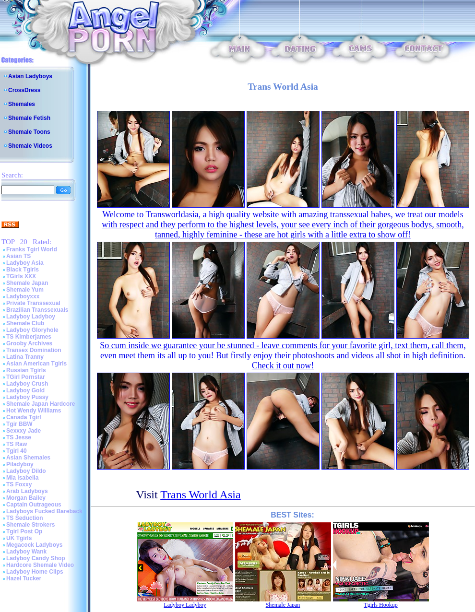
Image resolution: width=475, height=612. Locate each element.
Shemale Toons (29, 132)
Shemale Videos (30, 145)
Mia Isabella (22, 477)
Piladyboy (20, 464)
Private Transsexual (33, 303)
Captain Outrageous (33, 504)
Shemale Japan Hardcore (40, 403)
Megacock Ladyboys (34, 544)
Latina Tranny (25, 356)
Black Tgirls (22, 269)
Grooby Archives (29, 343)
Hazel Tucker (23, 578)
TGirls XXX (21, 276)
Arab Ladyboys (27, 491)
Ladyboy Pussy (27, 397)
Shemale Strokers (30, 524)
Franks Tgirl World (31, 249)
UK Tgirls (19, 538)
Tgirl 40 (16, 450)
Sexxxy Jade (23, 430)
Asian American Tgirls (36, 363)
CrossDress (24, 90)
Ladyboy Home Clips (34, 571)
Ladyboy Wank (26, 551)
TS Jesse (18, 437)
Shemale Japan (27, 283)
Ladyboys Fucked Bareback (44, 511)
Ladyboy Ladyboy (30, 316)
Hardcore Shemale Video (40, 565)
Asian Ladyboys (30, 76)
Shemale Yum (25, 289)
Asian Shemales (28, 457)
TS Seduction (24, 518)
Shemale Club (25, 323)
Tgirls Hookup (380, 604)
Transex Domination (33, 350)
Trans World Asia (200, 494)
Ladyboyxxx (22, 296)
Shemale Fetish (29, 118)
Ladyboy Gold (25, 390)
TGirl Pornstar (25, 377)
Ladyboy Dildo (26, 471)
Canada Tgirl (23, 417)
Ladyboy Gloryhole (32, 330)
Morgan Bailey (26, 497)
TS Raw (16, 444)
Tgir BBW (19, 424)
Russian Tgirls (26, 370)
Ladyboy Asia (25, 262)
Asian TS (18, 256)
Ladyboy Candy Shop (35, 558)
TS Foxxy (19, 484)
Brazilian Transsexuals (37, 309)
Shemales (21, 104)
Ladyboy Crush (27, 383)
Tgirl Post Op (24, 531)
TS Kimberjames (28, 336)
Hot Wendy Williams (33, 410)
